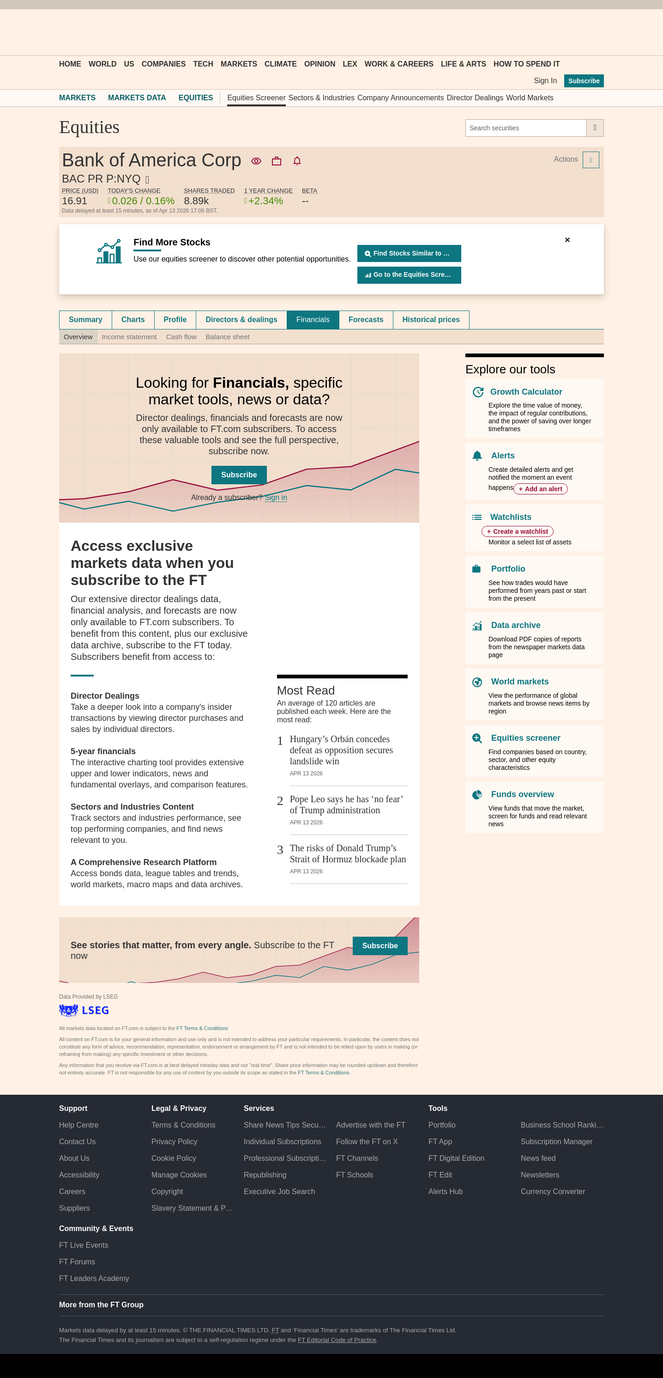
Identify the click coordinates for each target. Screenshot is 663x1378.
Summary (85, 319)
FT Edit (440, 1175)
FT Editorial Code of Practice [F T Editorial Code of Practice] (337, 1339)
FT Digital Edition (456, 1158)
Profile (175, 319)
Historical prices (431, 319)
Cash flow (181, 337)
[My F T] (592, 32)
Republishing (265, 1175)
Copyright (167, 1191)
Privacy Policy (174, 1142)
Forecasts (366, 319)
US (129, 64)
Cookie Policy (173, 1158)
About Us (74, 1158)
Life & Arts (463, 64)
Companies (164, 64)
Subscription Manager (557, 1142)
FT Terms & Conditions (202, 1028)
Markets (239, 64)
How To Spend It (527, 64)
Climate (281, 64)
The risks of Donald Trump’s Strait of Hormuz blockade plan (348, 853)
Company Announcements (400, 98)
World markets (520, 681)
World (102, 64)
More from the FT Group (101, 1305)
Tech (203, 64)
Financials (313, 319)
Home (70, 64)
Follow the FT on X (367, 1142)
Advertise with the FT (370, 1125)
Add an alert (543, 489)
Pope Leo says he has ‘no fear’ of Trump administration (346, 804)
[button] (63, 32)
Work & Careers (399, 64)
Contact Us (77, 1142)
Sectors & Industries (322, 98)
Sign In (545, 81)
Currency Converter (553, 1191)
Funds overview (522, 794)
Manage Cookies (179, 1175)
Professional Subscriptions (285, 1158)
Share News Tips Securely (285, 1125)
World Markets (530, 98)
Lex (350, 64)
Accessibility (79, 1175)
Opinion (320, 64)
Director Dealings (475, 98)
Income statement (129, 337)
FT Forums (77, 1262)
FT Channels (357, 1158)
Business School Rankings (562, 1125)
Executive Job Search (279, 1191)
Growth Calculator (526, 391)
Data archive (516, 625)
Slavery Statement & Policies (193, 1208)
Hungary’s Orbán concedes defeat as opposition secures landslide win (341, 750)
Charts (133, 319)
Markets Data (137, 98)
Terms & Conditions (183, 1125)
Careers (72, 1191)
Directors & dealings (241, 319)
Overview (78, 337)
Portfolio (508, 568)
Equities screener (526, 738)
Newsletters (540, 1175)
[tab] (85, 320)
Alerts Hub (445, 1191)
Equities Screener (256, 98)
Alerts (503, 455)
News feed (538, 1158)
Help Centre (78, 1125)
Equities (196, 98)
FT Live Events (83, 1245)
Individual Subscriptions (282, 1142)
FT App (440, 1142)
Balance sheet (228, 337)
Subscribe (584, 81)
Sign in (276, 497)
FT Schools (355, 1175)
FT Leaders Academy (94, 1278)
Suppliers (74, 1208)
